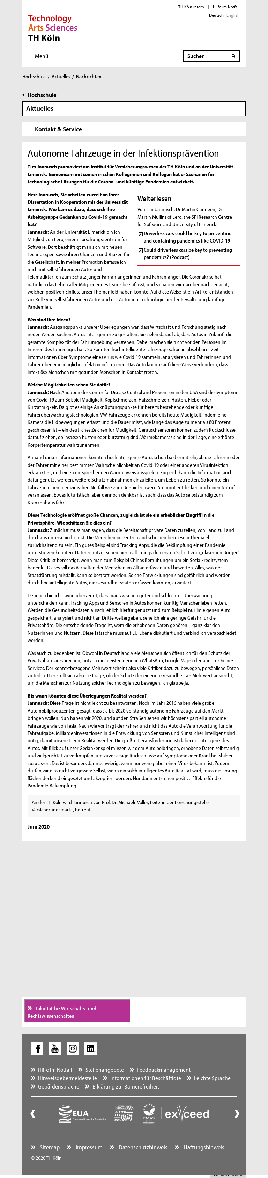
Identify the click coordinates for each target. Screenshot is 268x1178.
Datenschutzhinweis (142, 1147)
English (233, 15)
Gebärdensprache (58, 1086)
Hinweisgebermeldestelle (67, 1078)
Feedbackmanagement (164, 1069)
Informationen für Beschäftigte (145, 1078)
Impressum (88, 1147)
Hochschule (34, 76)
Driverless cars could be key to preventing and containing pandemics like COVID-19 (188, 237)
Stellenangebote (104, 1069)
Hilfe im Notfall (226, 6)
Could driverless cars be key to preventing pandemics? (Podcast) (188, 253)
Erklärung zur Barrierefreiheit (125, 1086)
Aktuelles (61, 76)
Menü (42, 55)
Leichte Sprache (212, 1078)
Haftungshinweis (203, 1147)
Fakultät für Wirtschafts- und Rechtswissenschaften (62, 1012)
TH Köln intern (191, 6)
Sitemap (49, 1147)
